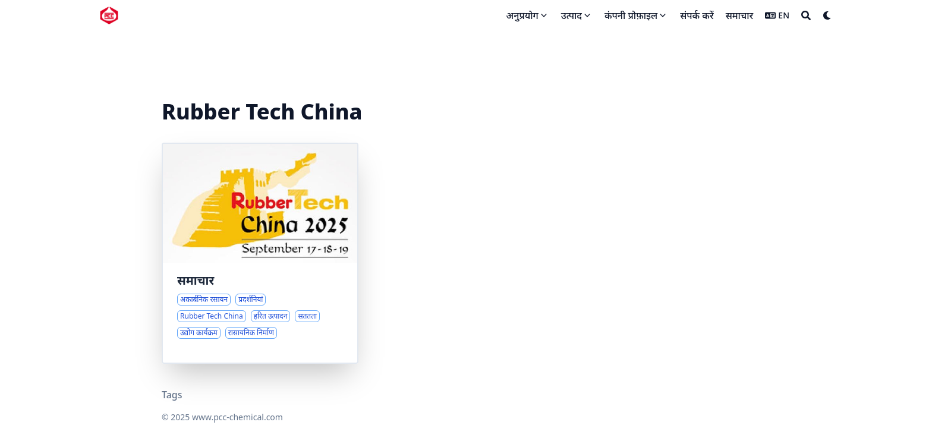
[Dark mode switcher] (827, 15)
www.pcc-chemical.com (237, 417)
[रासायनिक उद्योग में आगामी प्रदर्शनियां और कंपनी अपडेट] (260, 253)
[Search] (806, 15)
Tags (172, 394)
